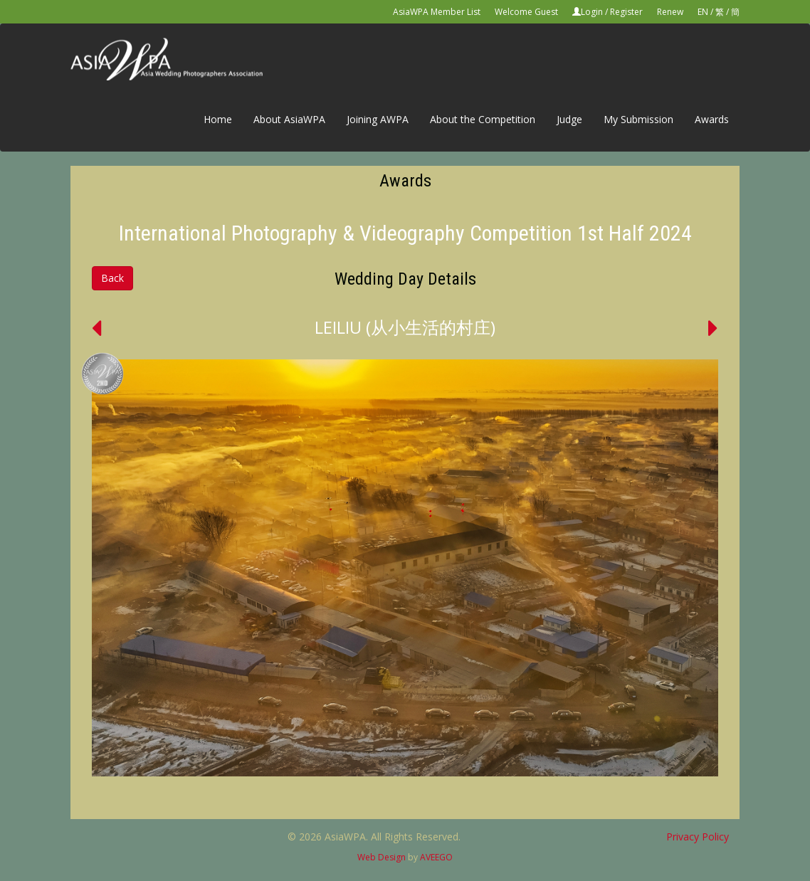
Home (218, 119)
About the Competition (482, 119)
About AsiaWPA (289, 119)
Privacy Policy (697, 836)
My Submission (638, 119)
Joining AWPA (378, 119)
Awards (712, 119)
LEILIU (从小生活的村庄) (405, 327)
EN (703, 12)
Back (112, 278)
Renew (670, 12)
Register (626, 12)
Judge (569, 119)
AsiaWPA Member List (436, 12)
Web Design (381, 857)
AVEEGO (436, 857)
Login (592, 12)
